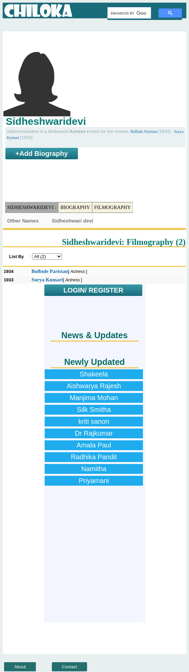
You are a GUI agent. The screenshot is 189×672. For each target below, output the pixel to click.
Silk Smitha (94, 409)
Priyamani (94, 480)
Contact (69, 666)
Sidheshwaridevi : (31, 207)
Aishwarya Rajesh (94, 386)
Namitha (93, 468)
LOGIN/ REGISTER (93, 290)
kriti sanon (93, 421)
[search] (128, 13)
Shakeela (94, 374)
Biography (75, 207)
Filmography (112, 207)
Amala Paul (94, 445)
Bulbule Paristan (144, 131)
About (20, 666)
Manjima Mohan (94, 397)
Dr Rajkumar (94, 433)
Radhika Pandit (94, 457)
